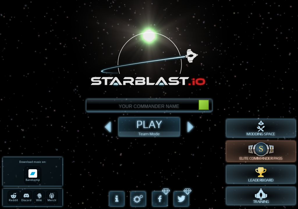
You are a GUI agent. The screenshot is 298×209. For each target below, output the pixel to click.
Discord (26, 197)
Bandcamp (33, 175)
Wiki (39, 197)
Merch (51, 197)
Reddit (13, 197)
